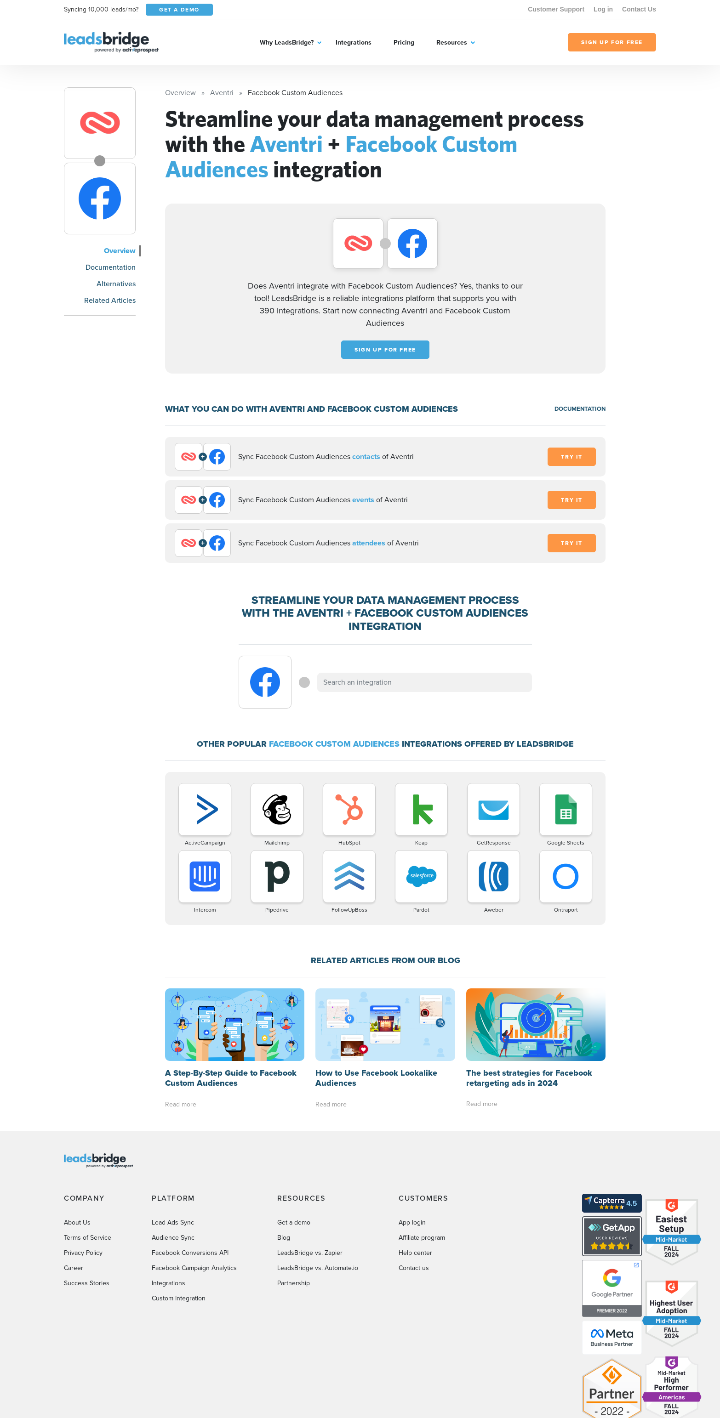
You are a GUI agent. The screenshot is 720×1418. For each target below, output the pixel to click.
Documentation (111, 267)
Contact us (414, 1268)
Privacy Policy (83, 1253)
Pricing (404, 42)
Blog (283, 1237)
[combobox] (424, 682)
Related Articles (110, 300)
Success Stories (86, 1283)
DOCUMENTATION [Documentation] (580, 408)
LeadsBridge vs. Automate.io (317, 1268)
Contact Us (639, 9)
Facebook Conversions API (190, 1253)
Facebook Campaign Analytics (194, 1268)
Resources (451, 42)
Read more (180, 1104)
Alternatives (116, 283)
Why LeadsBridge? (287, 42)
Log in (603, 9)
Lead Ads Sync (173, 1222)
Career (73, 1268)
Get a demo (293, 1222)
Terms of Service (87, 1237)
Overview (120, 250)
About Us (77, 1222)
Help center (415, 1253)
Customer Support (556, 9)
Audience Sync (173, 1237)
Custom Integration (179, 1298)
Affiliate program (422, 1237)
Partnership (293, 1283)
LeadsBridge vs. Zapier (310, 1253)
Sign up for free (385, 350)
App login (412, 1222)
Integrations (353, 42)
